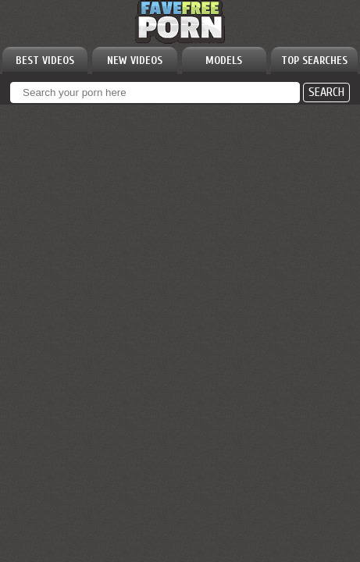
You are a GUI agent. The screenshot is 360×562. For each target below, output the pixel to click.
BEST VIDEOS (45, 60)
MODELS (223, 60)
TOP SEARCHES (314, 60)
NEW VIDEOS (134, 60)
